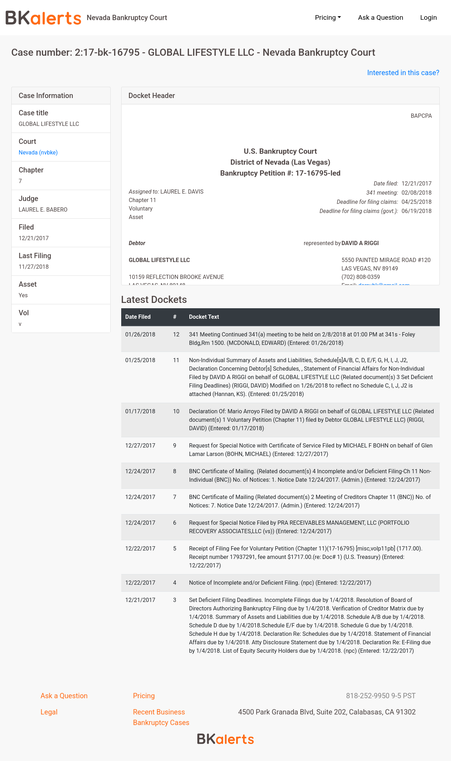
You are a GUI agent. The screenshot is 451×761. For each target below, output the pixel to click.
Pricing (144, 696)
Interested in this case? (403, 72)
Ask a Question (380, 17)
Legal (49, 712)
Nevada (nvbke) (38, 152)
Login (428, 17)
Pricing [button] (325, 17)
